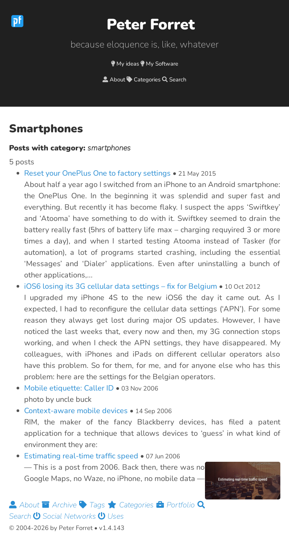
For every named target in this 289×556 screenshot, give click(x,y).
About (117, 79)
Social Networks (65, 516)
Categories (147, 79)
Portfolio (176, 505)
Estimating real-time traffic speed (81, 456)
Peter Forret (151, 24)
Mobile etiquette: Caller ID (69, 388)
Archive (60, 505)
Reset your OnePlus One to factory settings (97, 173)
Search (178, 79)
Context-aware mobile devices (76, 411)
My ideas (127, 63)
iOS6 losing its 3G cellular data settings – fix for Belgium (120, 286)
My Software (162, 63)
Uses (111, 516)
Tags (93, 505)
